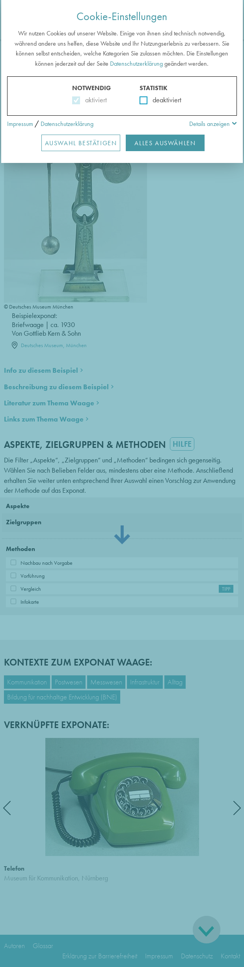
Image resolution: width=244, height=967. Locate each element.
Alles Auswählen (165, 143)
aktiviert (94, 99)
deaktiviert (162, 99)
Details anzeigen (209, 124)
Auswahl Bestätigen (81, 143)
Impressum (20, 124)
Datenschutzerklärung (136, 63)
